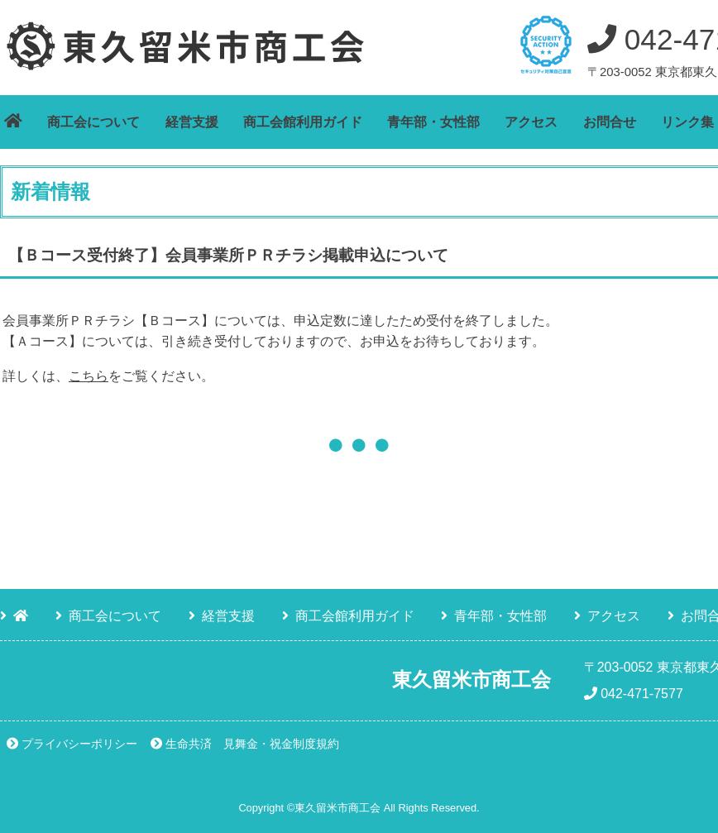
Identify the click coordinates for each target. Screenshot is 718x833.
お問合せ (609, 122)
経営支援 (191, 122)
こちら (88, 376)
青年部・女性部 (433, 122)
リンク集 (687, 122)
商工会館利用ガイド (302, 122)
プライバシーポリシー (79, 743)
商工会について (93, 122)
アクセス (531, 122)
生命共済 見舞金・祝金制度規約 (252, 743)
